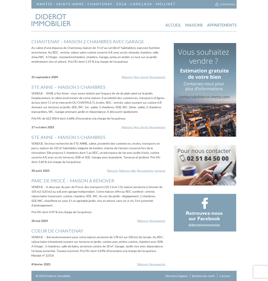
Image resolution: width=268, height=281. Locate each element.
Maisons (194, 25)
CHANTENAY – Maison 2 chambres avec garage (87, 41)
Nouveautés (157, 77)
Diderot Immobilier (58, 276)
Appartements (222, 25)
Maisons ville (127, 170)
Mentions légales (176, 276)
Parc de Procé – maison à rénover (72, 180)
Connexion (227, 4)
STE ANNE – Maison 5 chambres (68, 137)
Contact (224, 276)
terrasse (159, 170)
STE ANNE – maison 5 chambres (68, 87)
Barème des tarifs (203, 276)
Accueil (173, 25)
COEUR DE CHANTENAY (57, 231)
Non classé (141, 77)
